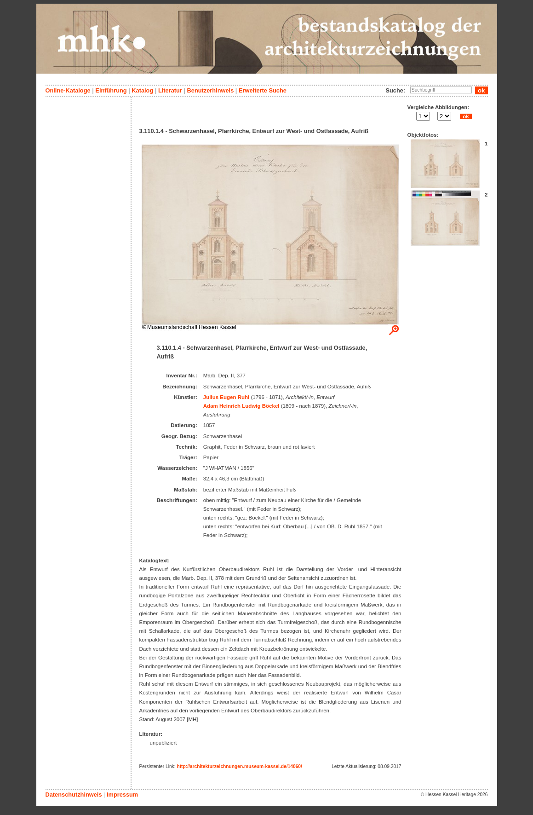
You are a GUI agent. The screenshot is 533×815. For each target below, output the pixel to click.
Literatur (170, 90)
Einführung (110, 90)
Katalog (142, 90)
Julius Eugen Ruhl (226, 397)
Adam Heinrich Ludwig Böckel (241, 406)
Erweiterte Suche (263, 90)
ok (466, 116)
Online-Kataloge (68, 90)
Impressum (122, 794)
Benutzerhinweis (210, 90)
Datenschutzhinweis (74, 794)
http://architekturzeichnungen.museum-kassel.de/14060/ (239, 766)
